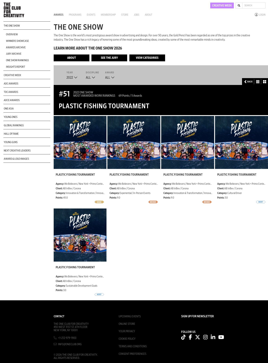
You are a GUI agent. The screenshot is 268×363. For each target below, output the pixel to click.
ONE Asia (9, 108)
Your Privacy (127, 331)
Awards (58, 14)
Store (124, 14)
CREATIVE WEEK (222, 5)
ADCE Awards (12, 100)
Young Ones (10, 117)
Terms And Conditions (133, 346)
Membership (108, 14)
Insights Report (15, 66)
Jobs (136, 14)
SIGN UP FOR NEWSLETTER (197, 316)
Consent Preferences (132, 353)
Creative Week (12, 75)
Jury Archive (13, 53)
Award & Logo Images (16, 158)
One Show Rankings (17, 60)
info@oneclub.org (70, 344)
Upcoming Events (130, 316)
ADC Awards (11, 83)
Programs (75, 14)
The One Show (12, 25)
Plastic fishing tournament (75, 174)
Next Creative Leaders (17, 150)
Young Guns (11, 142)
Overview (12, 34)
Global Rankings (14, 125)
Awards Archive (16, 47)
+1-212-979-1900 (67, 337)
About (148, 14)
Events (91, 14)
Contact (59, 316)
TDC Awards (11, 92)
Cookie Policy (127, 338)
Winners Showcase (17, 41)
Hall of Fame (11, 133)
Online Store (127, 323)
